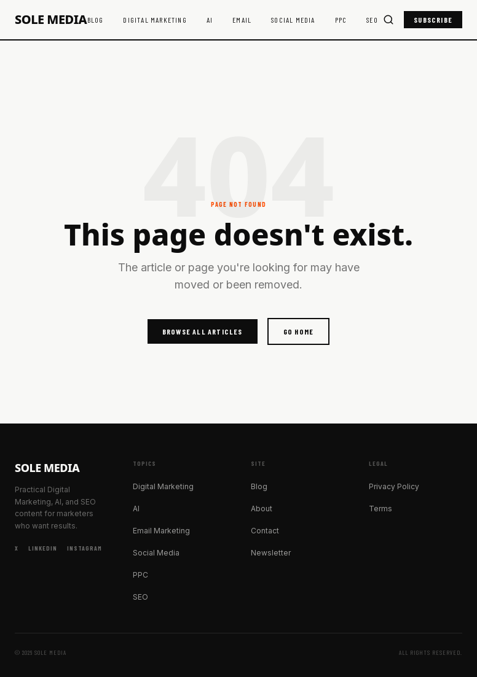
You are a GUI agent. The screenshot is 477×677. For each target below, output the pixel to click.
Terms (380, 508)
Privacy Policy (394, 486)
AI (210, 19)
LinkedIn (42, 548)
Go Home (298, 331)
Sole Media (51, 20)
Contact (265, 530)
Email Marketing (161, 530)
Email (241, 19)
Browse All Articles (202, 331)
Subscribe (433, 19)
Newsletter (271, 552)
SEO (372, 19)
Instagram (84, 548)
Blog (95, 19)
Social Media (293, 19)
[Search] (388, 19)
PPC (341, 19)
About (261, 508)
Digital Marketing (154, 19)
